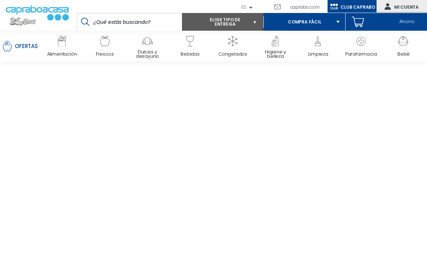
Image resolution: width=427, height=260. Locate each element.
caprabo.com (305, 7)
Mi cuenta (400, 6)
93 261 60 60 (266, 6)
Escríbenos (280, 6)
